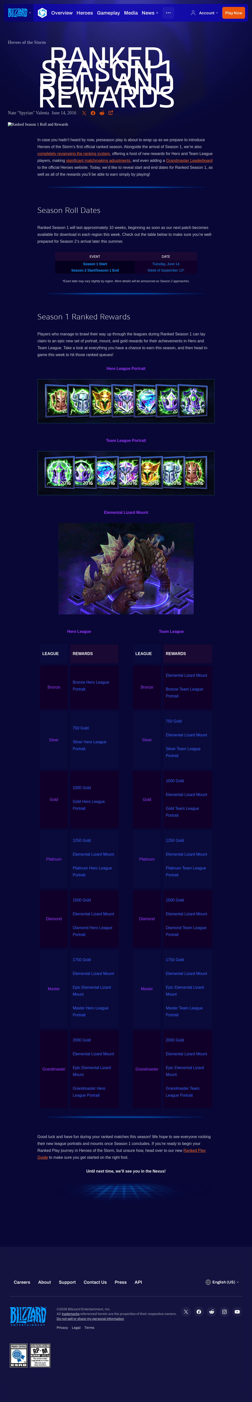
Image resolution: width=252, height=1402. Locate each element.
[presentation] (18, 13)
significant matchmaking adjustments (98, 160)
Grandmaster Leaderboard (189, 160)
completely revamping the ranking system (73, 154)
